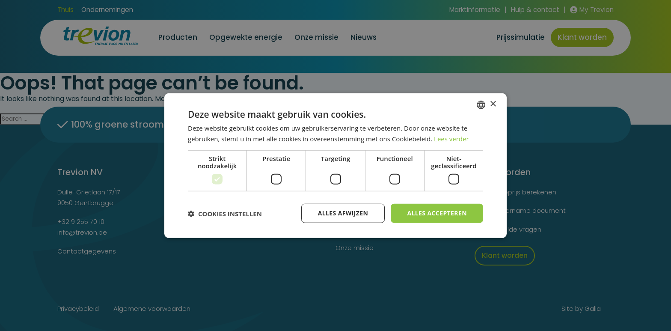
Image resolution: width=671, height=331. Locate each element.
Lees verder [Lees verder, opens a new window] (451, 138)
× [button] (493, 104)
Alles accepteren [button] (437, 213)
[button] (225, 213)
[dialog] (335, 165)
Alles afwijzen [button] (343, 213)
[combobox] (481, 104)
